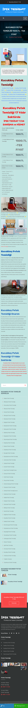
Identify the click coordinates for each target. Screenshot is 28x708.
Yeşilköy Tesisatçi (8, 559)
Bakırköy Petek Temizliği (9, 432)
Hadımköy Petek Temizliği (9, 494)
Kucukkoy (9, 73)
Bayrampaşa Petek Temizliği (10, 439)
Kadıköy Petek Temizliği (9, 521)
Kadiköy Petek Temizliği (9, 645)
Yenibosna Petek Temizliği (10, 555)
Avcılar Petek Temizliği (9, 412)
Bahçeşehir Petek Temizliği (10, 429)
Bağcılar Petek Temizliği (9, 422)
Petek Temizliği (4, 246)
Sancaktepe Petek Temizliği (10, 535)
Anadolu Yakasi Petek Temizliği (5, 683)
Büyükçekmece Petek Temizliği (11, 456)
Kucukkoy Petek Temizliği (16, 73)
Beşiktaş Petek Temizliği (9, 442)
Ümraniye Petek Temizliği (9, 548)
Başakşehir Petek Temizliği (10, 436)
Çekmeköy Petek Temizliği (10, 460)
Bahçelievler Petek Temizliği (10, 425)
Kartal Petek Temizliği (9, 511)
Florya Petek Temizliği (9, 480)
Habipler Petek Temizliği (9, 501)
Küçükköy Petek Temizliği (9, 518)
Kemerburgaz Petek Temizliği (10, 524)
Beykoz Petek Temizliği (9, 446)
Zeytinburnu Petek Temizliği (10, 562)
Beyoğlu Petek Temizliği (9, 453)
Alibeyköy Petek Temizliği (9, 401)
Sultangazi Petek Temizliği (10, 538)
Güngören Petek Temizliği (9, 487)
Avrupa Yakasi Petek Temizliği (5, 691)
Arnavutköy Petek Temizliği (10, 405)
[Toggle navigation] (25, 18)
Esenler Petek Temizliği (9, 466)
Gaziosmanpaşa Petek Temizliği (11, 483)
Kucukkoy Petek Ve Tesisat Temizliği (12, 70)
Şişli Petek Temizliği (8, 545)
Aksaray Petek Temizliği (9, 408)
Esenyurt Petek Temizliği (9, 473)
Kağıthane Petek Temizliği (9, 514)
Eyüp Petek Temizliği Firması (10, 470)
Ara (3, 705)
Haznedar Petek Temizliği (9, 504)
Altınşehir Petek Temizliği (9, 415)
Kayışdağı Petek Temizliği (9, 531)
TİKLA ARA (14, 603)
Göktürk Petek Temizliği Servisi (11, 490)
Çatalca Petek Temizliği (9, 463)
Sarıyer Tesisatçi (7, 542)
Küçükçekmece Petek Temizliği (11, 528)
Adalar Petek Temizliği (9, 398)
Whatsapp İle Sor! (20, 705)
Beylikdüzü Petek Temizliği (10, 449)
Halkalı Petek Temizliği (9, 497)
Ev (6, 37)
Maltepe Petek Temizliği (9, 507)
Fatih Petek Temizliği (8, 477)
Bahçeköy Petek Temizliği (9, 418)
